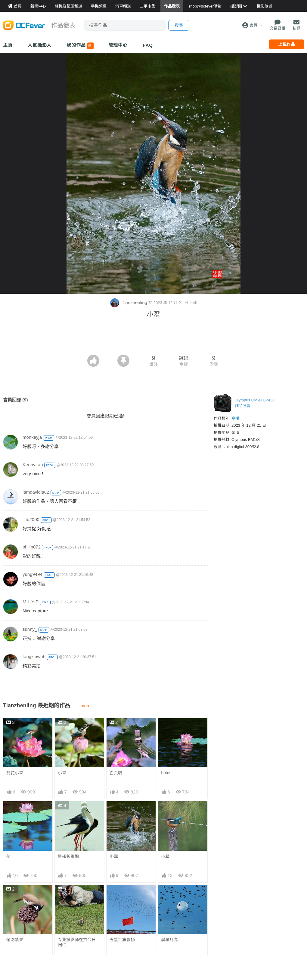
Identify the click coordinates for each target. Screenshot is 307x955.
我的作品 (80, 45)
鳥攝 (235, 418)
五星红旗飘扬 (122, 939)
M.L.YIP (31, 601)
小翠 (62, 773)
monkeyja (32, 437)
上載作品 (286, 44)
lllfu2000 (31, 519)
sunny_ (30, 629)
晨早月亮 (169, 895)
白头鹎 (116, 773)
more (86, 705)
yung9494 (32, 574)
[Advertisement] (153, 338)
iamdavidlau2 (36, 492)
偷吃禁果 (14, 939)
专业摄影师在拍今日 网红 (77, 942)
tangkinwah (34, 656)
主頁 (8, 45)
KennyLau (33, 464)
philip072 (32, 546)
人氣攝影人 (40, 45)
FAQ (148, 45)
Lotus (166, 772)
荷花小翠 (14, 773)
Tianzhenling (129, 302)
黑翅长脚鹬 (68, 856)
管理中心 (118, 45)
